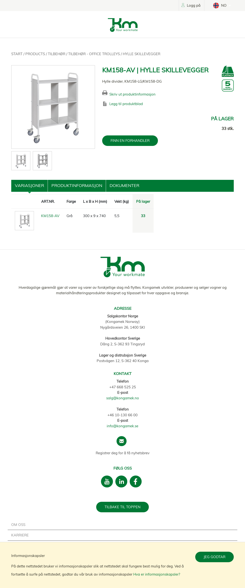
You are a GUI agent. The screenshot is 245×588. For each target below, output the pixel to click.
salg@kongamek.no (122, 398)
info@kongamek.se (122, 426)
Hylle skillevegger (141, 54)
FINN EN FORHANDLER (130, 140)
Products (35, 54)
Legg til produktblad (126, 104)
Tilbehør (57, 54)
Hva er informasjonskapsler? (156, 574)
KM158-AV (50, 216)
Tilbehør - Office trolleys (94, 54)
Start (17, 54)
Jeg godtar (214, 557)
